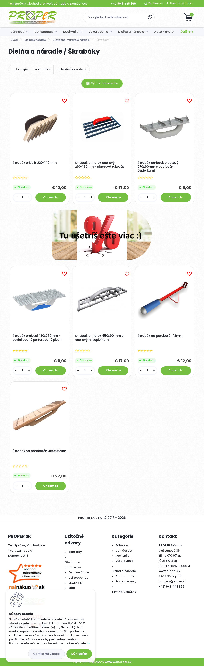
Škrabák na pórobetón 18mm (160, 337)
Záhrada (18, 32)
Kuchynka (71, 32)
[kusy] (22, 197)
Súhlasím (79, 653)
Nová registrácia (181, 3)
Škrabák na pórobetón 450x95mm (30, 455)
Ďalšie (185, 31)
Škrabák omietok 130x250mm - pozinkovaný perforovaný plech (37, 339)
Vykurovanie (98, 32)
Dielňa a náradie (131, 32)
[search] (150, 19)
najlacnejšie (20, 69)
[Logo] (32, 17)
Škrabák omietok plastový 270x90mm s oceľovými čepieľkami (158, 167)
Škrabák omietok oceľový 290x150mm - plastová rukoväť (100, 165)
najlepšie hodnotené (71, 69)
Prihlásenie (155, 3)
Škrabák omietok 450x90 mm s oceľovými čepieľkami (100, 339)
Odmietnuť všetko (46, 654)
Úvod (14, 40)
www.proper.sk (169, 573)
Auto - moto (164, 32)
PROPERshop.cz (170, 578)
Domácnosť (43, 32)
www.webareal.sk (118, 664)
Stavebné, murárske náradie (71, 40)
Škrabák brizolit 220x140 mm (35, 163)
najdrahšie (42, 69)
